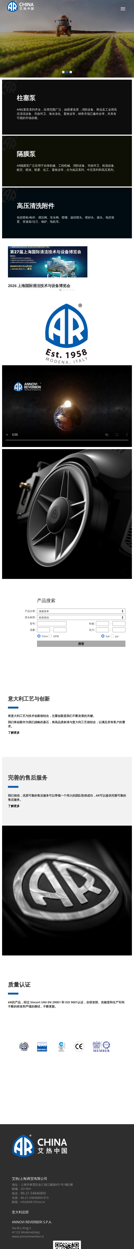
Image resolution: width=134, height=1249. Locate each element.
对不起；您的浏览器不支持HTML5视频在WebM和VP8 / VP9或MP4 (67, 408)
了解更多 (14, 732)
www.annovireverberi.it (28, 1236)
